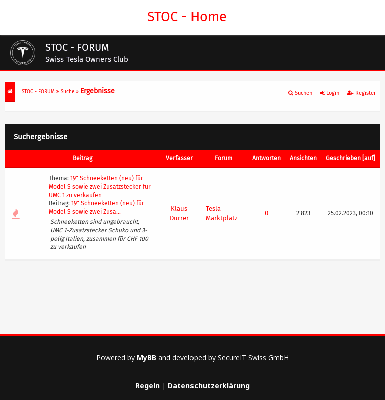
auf (368, 158)
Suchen (300, 93)
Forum (223, 158)
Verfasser (179, 158)
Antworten (266, 158)
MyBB (146, 357)
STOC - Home (185, 17)
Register (361, 93)
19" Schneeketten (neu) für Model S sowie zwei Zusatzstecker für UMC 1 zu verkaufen (100, 187)
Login (329, 93)
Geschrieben (343, 158)
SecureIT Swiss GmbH (253, 357)
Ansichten (303, 158)
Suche (67, 92)
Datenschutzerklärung (209, 385)
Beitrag (82, 158)
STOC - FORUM (38, 92)
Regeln (147, 385)
